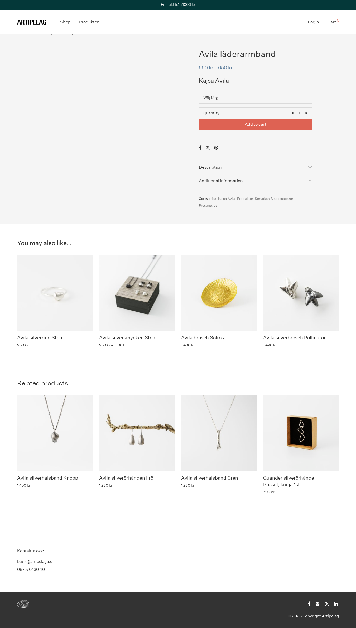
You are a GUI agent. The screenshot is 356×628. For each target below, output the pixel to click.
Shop (65, 22)
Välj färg (210, 97)
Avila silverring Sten (39, 337)
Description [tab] (210, 167)
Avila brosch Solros (202, 337)
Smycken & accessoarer (274, 198)
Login (313, 22)
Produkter (89, 22)
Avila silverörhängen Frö (126, 478)
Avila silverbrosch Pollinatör (294, 337)
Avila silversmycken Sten (127, 337)
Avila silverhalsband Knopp (47, 478)
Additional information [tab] (221, 180)
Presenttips (208, 205)
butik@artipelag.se (34, 561)
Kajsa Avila (226, 198)
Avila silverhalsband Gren (209, 478)
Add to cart (255, 124)
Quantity (211, 112)
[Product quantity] (299, 113)
